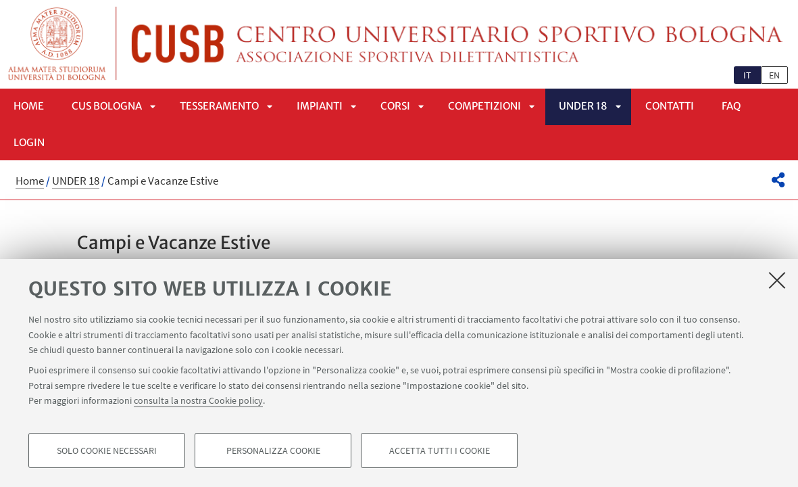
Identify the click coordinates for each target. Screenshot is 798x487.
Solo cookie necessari (107, 450)
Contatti (669, 105)
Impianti (320, 105)
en (774, 75)
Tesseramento (219, 105)
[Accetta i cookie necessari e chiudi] (777, 280)
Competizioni (484, 105)
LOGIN (29, 142)
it (747, 75)
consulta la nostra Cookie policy (198, 400)
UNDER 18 (583, 105)
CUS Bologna (107, 105)
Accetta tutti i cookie (439, 450)
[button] (778, 180)
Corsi (395, 105)
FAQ (731, 105)
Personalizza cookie (273, 450)
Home (29, 105)
